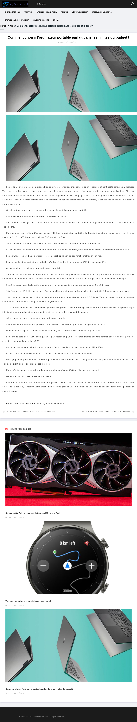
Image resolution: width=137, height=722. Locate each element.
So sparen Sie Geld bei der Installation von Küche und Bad (32, 513)
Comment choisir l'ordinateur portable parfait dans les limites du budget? (39, 689)
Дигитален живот (80, 12)
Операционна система (47, 12)
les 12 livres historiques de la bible (23, 403)
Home (3, 26)
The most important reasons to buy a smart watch (33, 412)
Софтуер (28, 12)
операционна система (102, 12)
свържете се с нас (41, 20)
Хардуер (65, 12)
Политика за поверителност (16, 20)
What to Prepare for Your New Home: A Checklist (108, 412)
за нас (56, 20)
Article (11, 26)
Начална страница (12, 12)
